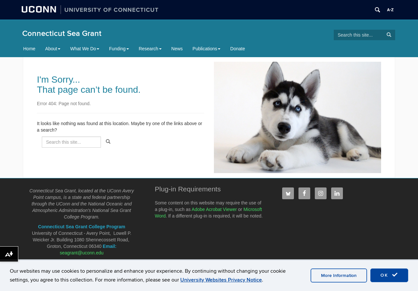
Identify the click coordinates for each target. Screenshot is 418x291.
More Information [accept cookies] (339, 275)
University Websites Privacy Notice (221, 280)
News (177, 48)
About (52, 48)
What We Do (84, 48)
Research (150, 48)
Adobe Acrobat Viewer (214, 209)
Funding (119, 48)
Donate (237, 48)
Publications (207, 48)
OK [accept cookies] (389, 275)
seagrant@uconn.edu (82, 252)
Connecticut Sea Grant (62, 33)
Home (29, 48)
